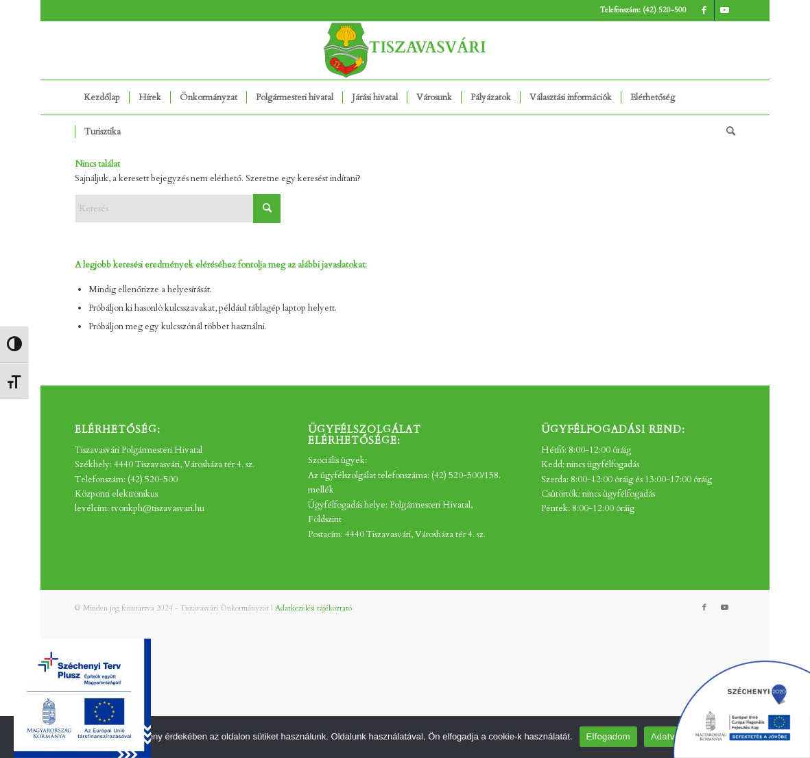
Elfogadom (608, 736)
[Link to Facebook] (704, 10)
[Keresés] (726, 132)
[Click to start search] (267, 208)
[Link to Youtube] (725, 10)
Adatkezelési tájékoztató (313, 608)
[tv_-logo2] (405, 50)
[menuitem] (102, 97)
